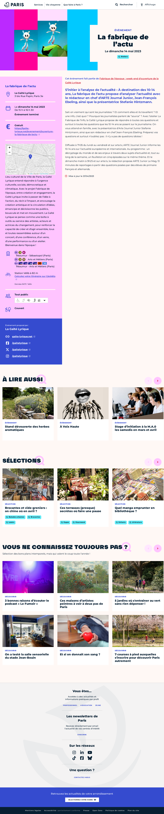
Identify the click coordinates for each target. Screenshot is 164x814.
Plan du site (133, 810)
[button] (30, 156)
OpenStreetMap (44, 173)
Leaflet (30, 173)
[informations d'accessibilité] (31, 300)
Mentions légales (33, 810)
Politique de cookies (115, 810)
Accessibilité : (62, 810)
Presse (86, 810)
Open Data (97, 810)
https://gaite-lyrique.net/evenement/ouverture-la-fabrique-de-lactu (34, 131)
